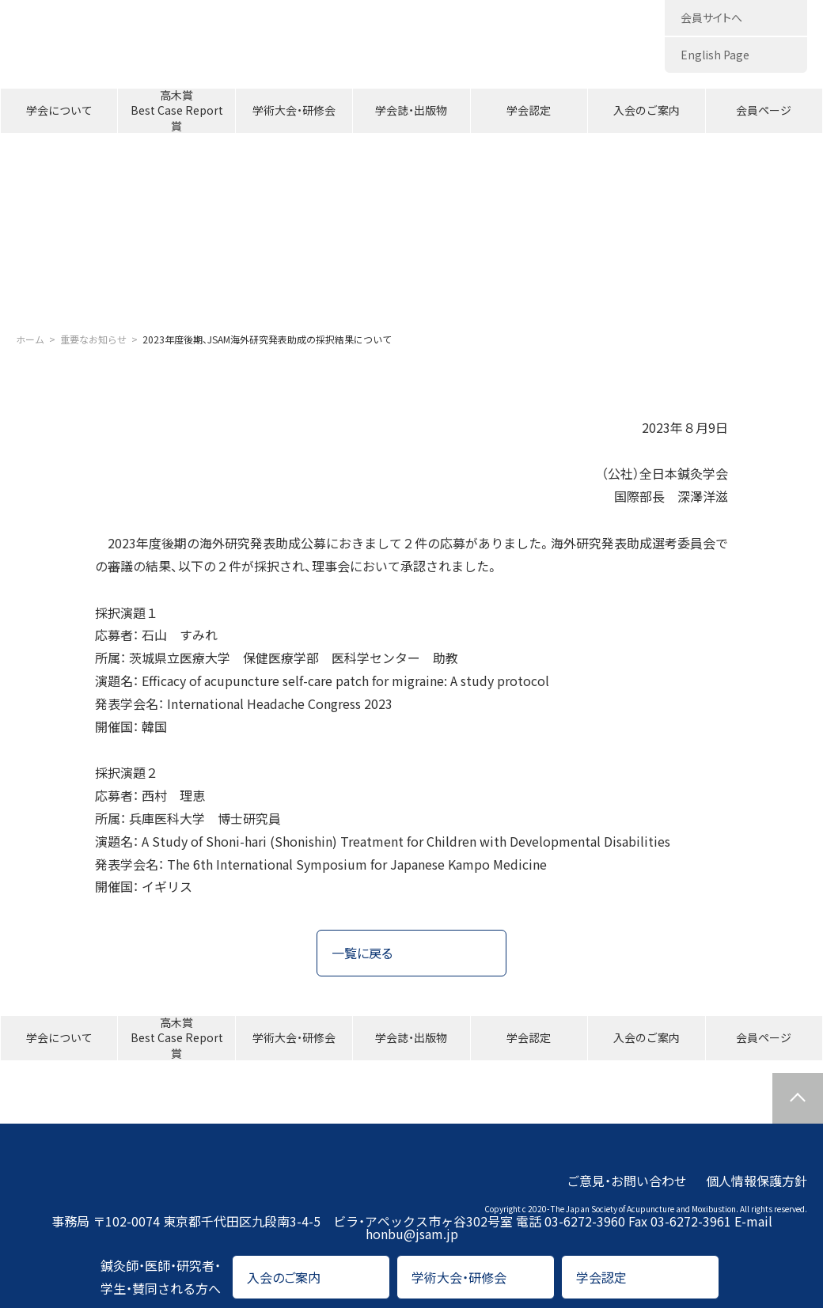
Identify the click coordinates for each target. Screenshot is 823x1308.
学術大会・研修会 (294, 110)
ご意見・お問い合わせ (627, 1180)
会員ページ (763, 110)
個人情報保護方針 (756, 1180)
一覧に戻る (362, 952)
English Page (715, 55)
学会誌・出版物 (411, 110)
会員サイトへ (711, 17)
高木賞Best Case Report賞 (177, 111)
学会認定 (528, 110)
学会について (59, 110)
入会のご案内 (646, 110)
